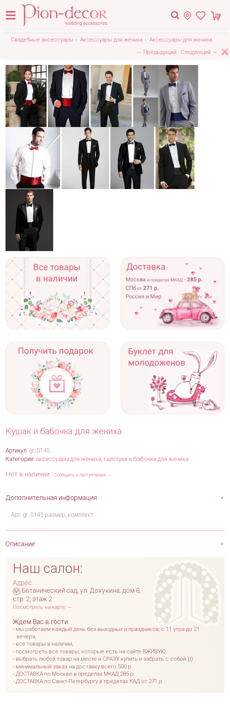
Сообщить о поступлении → (83, 475)
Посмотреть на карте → (42, 607)
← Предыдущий (156, 52)
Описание (20, 544)
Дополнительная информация (51, 497)
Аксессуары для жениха (111, 39)
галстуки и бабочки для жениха (146, 459)
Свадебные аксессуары (42, 39)
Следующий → (199, 52)
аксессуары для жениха (68, 459)
